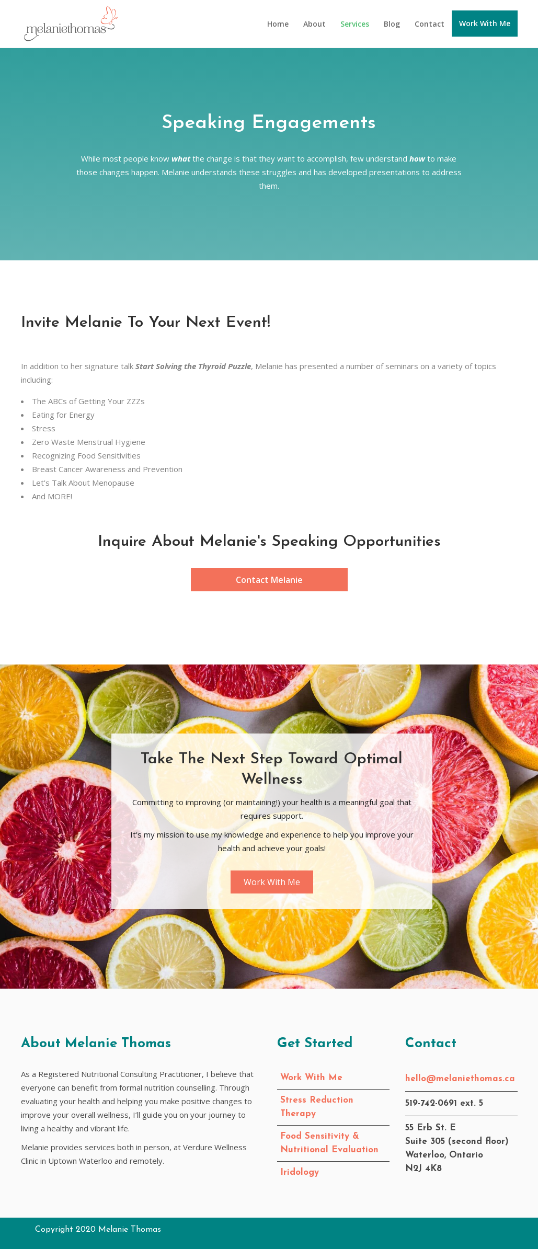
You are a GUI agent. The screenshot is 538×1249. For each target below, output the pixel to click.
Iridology (299, 1172)
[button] (269, 579)
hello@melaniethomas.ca (460, 1078)
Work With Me (311, 1077)
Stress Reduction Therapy (316, 1107)
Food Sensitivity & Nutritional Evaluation (329, 1143)
